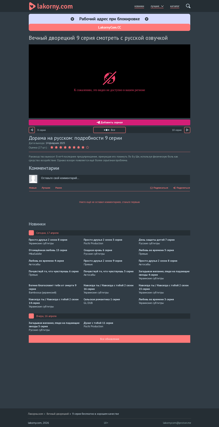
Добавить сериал (109, 122)
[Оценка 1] (52, 147)
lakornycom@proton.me (177, 422)
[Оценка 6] (74, 147)
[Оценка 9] (87, 147)
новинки (139, 6)
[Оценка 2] (56, 147)
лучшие (157, 6)
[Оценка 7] (78, 147)
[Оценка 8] (83, 147)
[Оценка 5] (69, 147)
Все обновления (109, 339)
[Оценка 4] (65, 147)
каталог (174, 6)
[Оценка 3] (61, 147)
